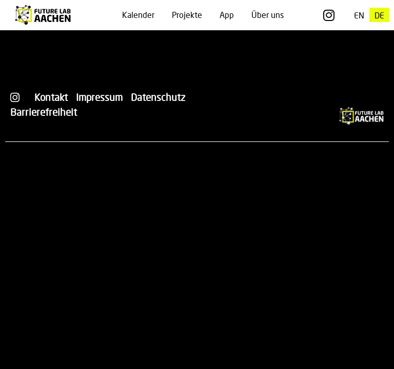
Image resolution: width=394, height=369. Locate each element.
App (227, 14)
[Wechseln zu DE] (379, 15)
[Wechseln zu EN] (359, 15)
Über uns (267, 14)
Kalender (138, 14)
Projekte (187, 14)
